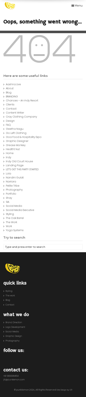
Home (10, 153)
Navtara (11, 181)
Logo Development (15, 327)
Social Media (14, 206)
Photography (14, 189)
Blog (8, 92)
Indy (8, 157)
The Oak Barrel (15, 218)
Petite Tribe (12, 185)
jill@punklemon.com (14, 379)
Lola (8, 173)
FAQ (8, 125)
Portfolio (11, 193)
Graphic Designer (17, 141)
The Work (11, 222)
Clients (10, 104)
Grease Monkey (16, 145)
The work (10, 295)
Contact (11, 108)
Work (9, 226)
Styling (10, 214)
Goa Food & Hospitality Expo (24, 137)
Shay (9, 198)
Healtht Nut (13, 149)
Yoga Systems (15, 230)
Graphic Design (14, 336)
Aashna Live (13, 84)
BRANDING (12, 96)
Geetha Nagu (14, 129)
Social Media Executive (20, 210)
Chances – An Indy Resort (22, 100)
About (10, 88)
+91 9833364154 (10, 375)
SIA (7, 202)
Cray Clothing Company (21, 116)
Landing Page (15, 165)
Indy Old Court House (19, 161)
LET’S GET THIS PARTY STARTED (22, 169)
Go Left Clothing (16, 133)
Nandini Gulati (15, 177)
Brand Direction (14, 322)
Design (10, 121)
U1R (71, 390)
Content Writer (15, 112)
